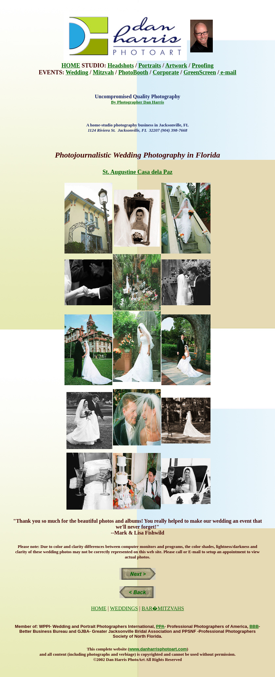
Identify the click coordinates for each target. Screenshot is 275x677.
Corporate (166, 72)
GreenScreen (199, 72)
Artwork (176, 65)
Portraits (149, 65)
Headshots (121, 65)
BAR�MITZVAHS (163, 608)
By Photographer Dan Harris (137, 102)
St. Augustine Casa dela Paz (137, 172)
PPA (160, 626)
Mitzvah (103, 72)
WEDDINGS (124, 608)
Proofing (203, 65)
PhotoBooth (133, 72)
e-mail (227, 72)
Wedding (76, 72)
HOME (71, 65)
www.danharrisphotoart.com (158, 649)
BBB (254, 626)
